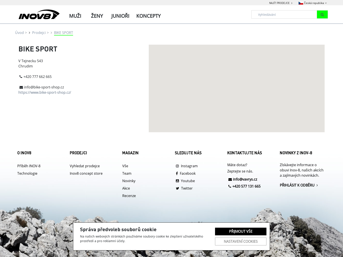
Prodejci (39, 32)
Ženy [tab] (97, 15)
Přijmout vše (240, 231)
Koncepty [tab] (148, 15)
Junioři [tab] (120, 15)
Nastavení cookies (241, 241)
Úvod (19, 32)
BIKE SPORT (63, 32)
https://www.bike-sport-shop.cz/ (44, 92)
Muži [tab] (75, 15)
